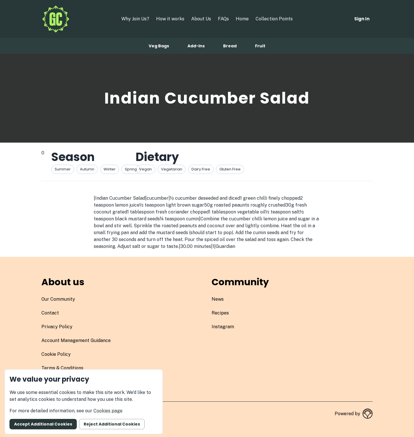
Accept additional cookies (43, 424)
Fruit (260, 46)
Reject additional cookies (112, 424)
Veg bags (159, 46)
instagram (223, 326)
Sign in (361, 19)
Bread (230, 46)
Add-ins (196, 46)
